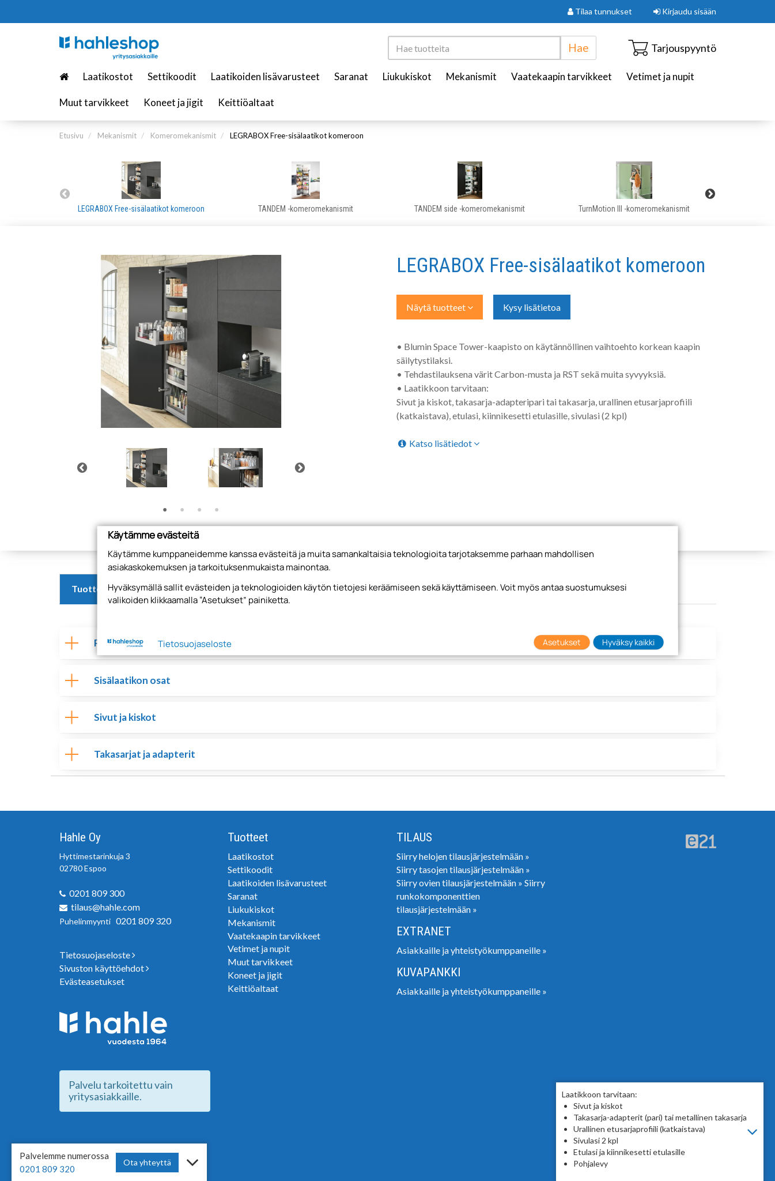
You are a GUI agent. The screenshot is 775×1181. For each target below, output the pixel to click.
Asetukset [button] (562, 642)
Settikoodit (172, 76)
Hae (578, 47)
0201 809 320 (143, 920)
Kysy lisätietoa (532, 307)
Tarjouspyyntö (672, 48)
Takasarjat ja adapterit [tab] (130, 754)
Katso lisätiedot (437, 443)
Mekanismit (471, 76)
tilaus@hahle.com (105, 906)
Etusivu (71, 135)
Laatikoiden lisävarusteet (265, 76)
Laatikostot (108, 76)
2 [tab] (182, 510)
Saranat (351, 76)
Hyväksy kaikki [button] (628, 642)
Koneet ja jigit (173, 102)
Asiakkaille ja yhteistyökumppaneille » (471, 950)
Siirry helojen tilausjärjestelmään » (463, 856)
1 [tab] (165, 510)
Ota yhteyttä (147, 1162)
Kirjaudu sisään (684, 11)
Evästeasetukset (91, 981)
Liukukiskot (407, 76)
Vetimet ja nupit (660, 76)
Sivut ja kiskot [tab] (110, 717)
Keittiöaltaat (246, 102)
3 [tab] (199, 510)
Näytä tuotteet (439, 307)
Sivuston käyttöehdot (104, 967)
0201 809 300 (96, 892)
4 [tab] (216, 510)
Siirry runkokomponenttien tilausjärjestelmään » (470, 896)
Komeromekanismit (183, 135)
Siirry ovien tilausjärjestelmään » (459, 882)
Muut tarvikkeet (94, 102)
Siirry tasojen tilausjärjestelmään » (463, 869)
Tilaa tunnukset (600, 11)
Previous (65, 194)
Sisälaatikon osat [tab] (118, 680)
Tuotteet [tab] (91, 588)
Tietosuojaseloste (97, 954)
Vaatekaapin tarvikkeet (561, 76)
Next (710, 194)
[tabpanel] (147, 467)
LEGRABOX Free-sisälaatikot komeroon (297, 135)
